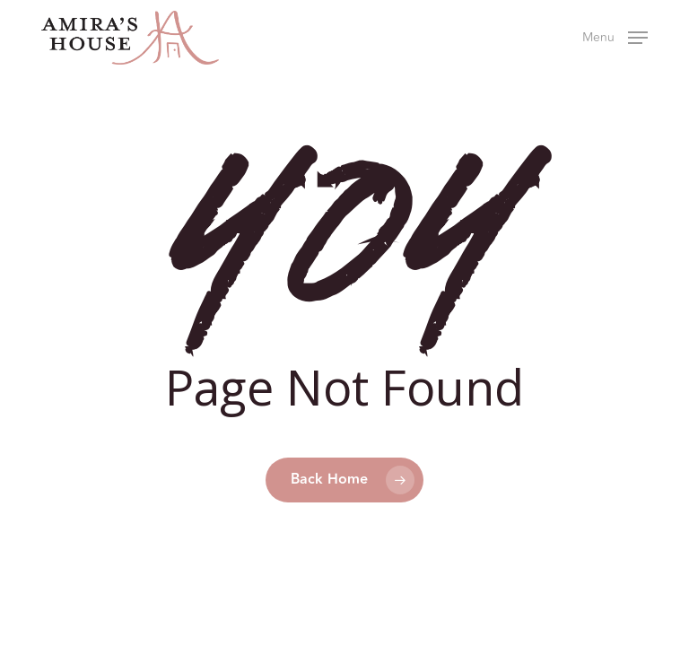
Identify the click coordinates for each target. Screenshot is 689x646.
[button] (615, 35)
